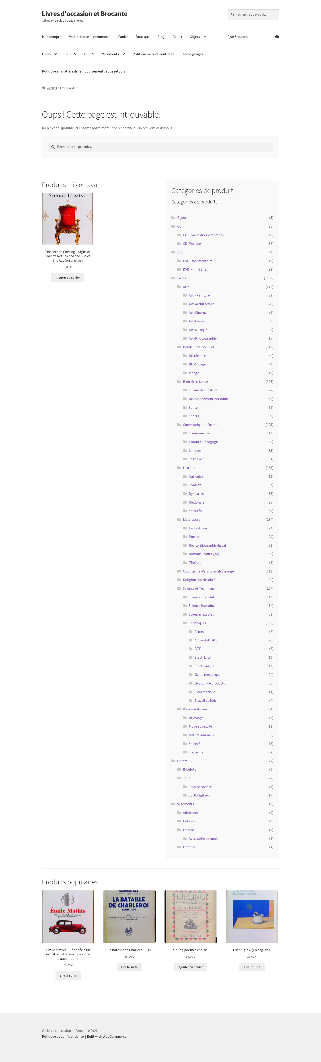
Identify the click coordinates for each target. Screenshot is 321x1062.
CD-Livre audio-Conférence (203, 235)
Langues (195, 450)
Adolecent (191, 812)
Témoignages (192, 54)
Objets (195, 36)
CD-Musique (192, 243)
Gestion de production (211, 683)
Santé (193, 407)
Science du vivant (201, 597)
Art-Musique (198, 330)
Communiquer (199, 433)
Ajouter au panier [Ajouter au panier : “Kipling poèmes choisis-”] (191, 967)
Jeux (186, 778)
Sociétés (195, 510)
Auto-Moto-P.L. (206, 640)
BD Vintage (197, 364)
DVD (67, 54)
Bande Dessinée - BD (198, 347)
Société (194, 743)
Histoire (189, 467)
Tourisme (196, 752)
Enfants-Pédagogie (204, 442)
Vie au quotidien (195, 709)
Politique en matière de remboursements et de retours (83, 71)
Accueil (52, 88)
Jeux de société (200, 786)
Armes (199, 631)
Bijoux (177, 36)
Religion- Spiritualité (199, 579)
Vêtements (110, 54)
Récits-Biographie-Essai (207, 545)
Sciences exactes (201, 614)
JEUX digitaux (199, 795)
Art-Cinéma (198, 312)
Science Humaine (202, 605)
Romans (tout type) (204, 554)
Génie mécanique (207, 674)
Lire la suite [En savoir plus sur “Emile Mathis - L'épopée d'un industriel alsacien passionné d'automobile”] (68, 976)
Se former (196, 459)
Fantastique (198, 528)
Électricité (203, 657)
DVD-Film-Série (194, 269)
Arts (186, 286)
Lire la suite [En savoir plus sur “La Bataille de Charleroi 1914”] (129, 967)
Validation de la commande (89, 36)
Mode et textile (200, 726)
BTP (198, 648)
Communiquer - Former (201, 424)
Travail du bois (205, 700)
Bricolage (196, 718)
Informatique (205, 692)
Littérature (191, 519)
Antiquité (196, 476)
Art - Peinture (199, 295)
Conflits (195, 485)
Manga (194, 373)
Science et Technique (199, 588)
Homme (189, 847)
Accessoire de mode (203, 838)
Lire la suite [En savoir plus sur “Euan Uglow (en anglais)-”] (252, 967)
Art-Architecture (201, 304)
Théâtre (195, 562)
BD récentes (198, 355)
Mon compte (51, 36)
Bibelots (189, 769)
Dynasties (196, 493)
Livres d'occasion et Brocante (84, 13)
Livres (46, 54)
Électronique (204, 666)
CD (86, 54)
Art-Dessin (197, 321)
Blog (161, 36)
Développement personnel (209, 398)
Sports (194, 416)
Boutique (143, 36)
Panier (123, 36)
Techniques (197, 623)
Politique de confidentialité (154, 54)
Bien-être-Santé (195, 381)
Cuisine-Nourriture (203, 390)
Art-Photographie (203, 338)
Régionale (196, 502)
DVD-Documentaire (197, 261)
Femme (189, 830)
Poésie (194, 536)
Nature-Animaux (201, 735)
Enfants (189, 821)
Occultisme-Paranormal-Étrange (208, 571)
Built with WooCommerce (106, 1036)
